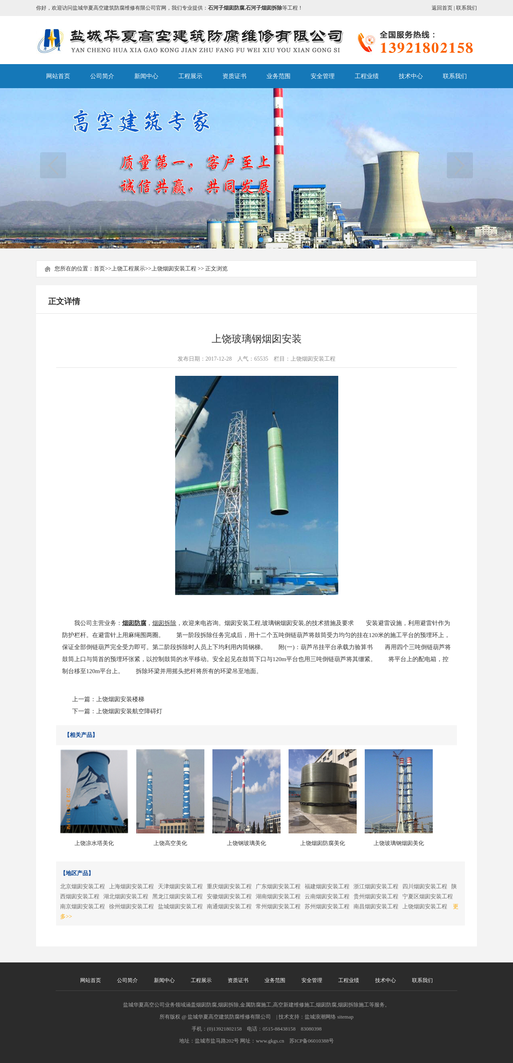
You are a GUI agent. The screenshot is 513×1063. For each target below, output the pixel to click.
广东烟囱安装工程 (278, 886)
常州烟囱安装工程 (278, 907)
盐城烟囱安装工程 (180, 907)
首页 (99, 269)
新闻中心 (146, 76)
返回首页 (442, 8)
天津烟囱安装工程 (180, 886)
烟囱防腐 (134, 623)
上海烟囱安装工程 (131, 886)
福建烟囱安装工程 (327, 886)
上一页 (53, 165)
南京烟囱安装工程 (82, 907)
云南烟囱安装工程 (327, 897)
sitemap (345, 1017)
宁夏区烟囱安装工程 (427, 897)
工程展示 (190, 76)
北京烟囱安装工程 (82, 886)
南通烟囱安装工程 (229, 907)
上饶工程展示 (128, 269)
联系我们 (466, 8)
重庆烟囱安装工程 (229, 886)
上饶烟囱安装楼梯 (120, 699)
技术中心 (411, 76)
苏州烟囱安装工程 (327, 907)
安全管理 (323, 76)
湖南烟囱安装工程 (278, 897)
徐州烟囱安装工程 (131, 907)
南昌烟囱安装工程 (375, 907)
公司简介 (102, 76)
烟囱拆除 (164, 623)
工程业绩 (367, 76)
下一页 (460, 165)
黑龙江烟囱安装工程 (177, 897)
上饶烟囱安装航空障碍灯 (129, 711)
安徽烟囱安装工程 (229, 897)
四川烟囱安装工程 (424, 886)
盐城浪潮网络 (320, 1017)
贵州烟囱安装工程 (375, 897)
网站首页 (58, 76)
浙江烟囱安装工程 (375, 886)
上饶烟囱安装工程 (173, 269)
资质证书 (234, 76)
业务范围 (279, 76)
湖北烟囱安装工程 (125, 897)
